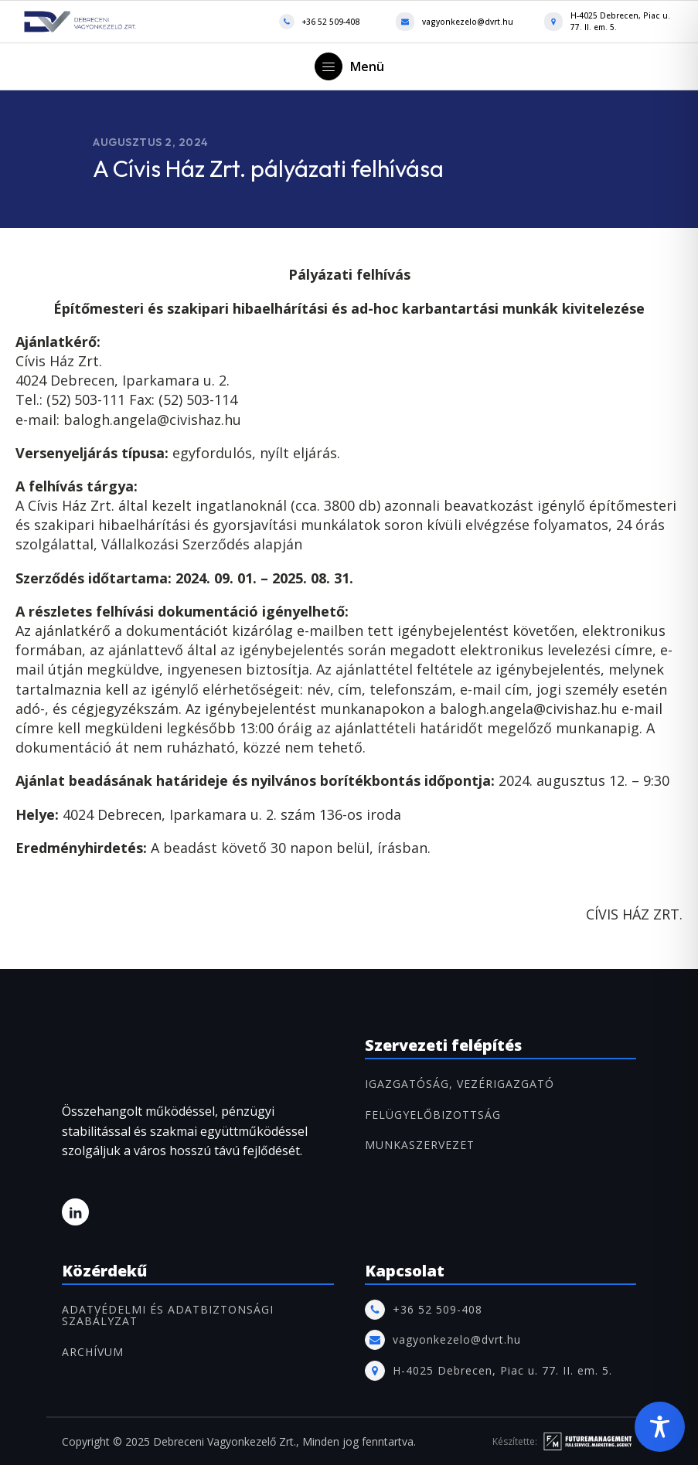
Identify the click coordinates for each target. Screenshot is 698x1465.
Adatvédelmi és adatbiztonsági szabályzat (168, 1315)
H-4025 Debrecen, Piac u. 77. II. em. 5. (620, 21)
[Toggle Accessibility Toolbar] (659, 1426)
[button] (349, 66)
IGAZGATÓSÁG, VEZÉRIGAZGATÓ (459, 1083)
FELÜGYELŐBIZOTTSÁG (433, 1114)
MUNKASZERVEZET (420, 1145)
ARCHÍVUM (93, 1352)
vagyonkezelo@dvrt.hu (467, 21)
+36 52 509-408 (330, 21)
